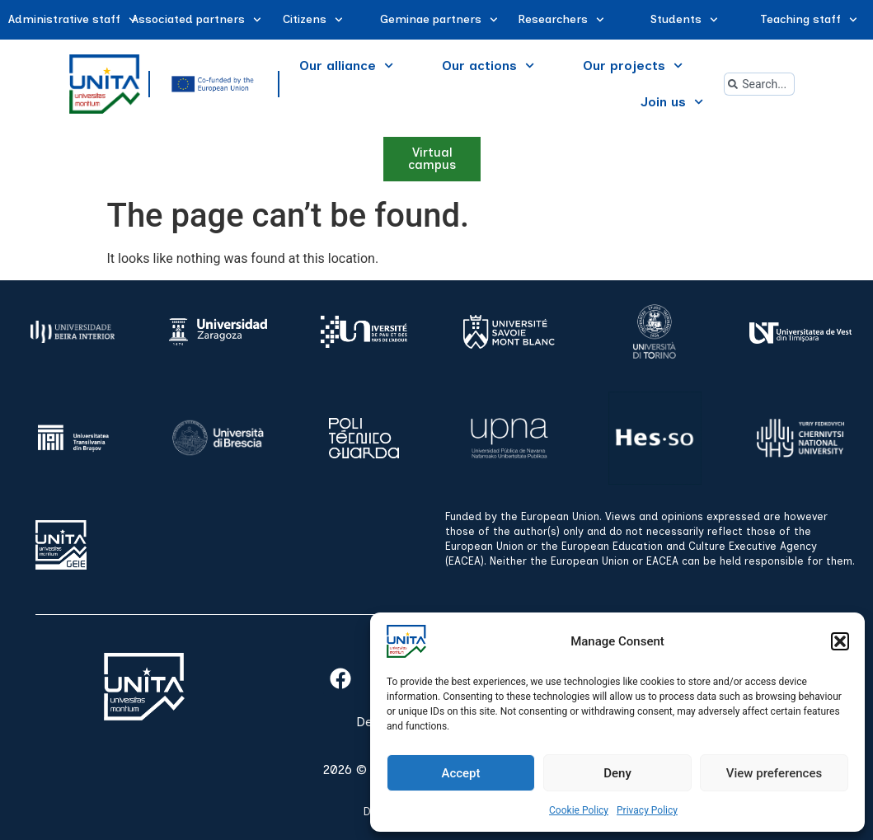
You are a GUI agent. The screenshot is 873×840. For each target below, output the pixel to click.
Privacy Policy (647, 810)
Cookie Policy (578, 810)
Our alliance (346, 65)
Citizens (313, 19)
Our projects (633, 65)
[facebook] (340, 678)
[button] (840, 641)
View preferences (774, 773)
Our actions (488, 65)
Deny (617, 773)
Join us (672, 102)
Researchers (561, 19)
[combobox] (759, 84)
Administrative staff (72, 19)
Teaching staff (808, 19)
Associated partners (196, 19)
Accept (460, 773)
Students (684, 19)
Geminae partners (439, 19)
